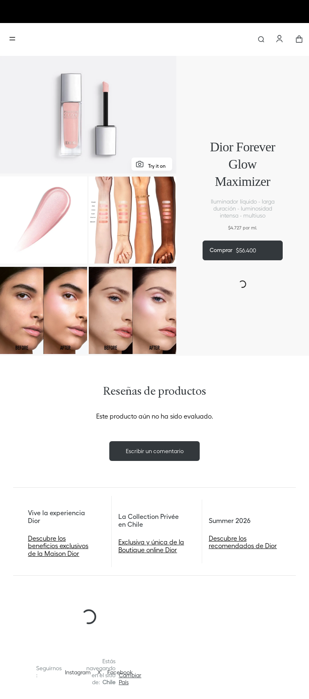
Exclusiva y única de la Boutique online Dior (151, 545)
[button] (130, 679)
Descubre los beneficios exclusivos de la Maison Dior (58, 546)
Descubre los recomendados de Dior (243, 542)
